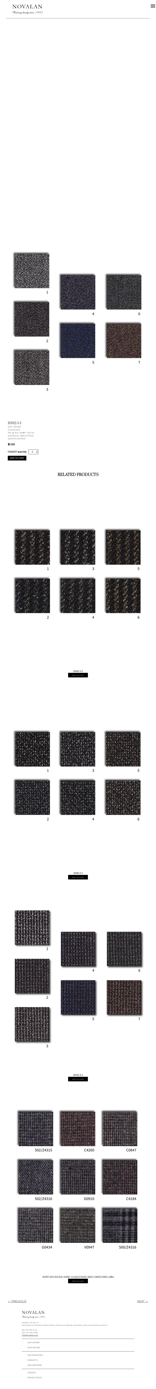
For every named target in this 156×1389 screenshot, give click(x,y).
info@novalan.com (30, 1335)
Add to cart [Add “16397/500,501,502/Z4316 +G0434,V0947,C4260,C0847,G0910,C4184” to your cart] (78, 1281)
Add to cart (17, 458)
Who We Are (33, 1347)
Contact (31, 1372)
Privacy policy (34, 1377)
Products (32, 1360)
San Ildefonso (34, 1365)
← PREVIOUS (17, 1301)
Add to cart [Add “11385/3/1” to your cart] (78, 675)
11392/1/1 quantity (17, 451)
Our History (33, 1342)
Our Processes (35, 1355)
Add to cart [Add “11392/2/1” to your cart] (78, 1079)
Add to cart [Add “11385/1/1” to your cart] (78, 877)
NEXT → (142, 1301)
